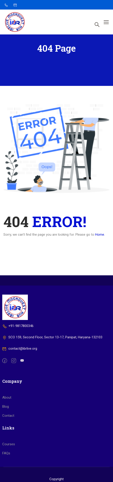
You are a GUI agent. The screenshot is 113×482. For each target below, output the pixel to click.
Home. (100, 236)
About (6, 414)
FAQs (6, 469)
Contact (8, 432)
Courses (8, 460)
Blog (5, 423)
